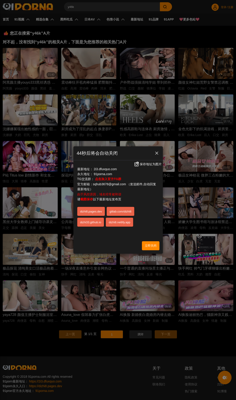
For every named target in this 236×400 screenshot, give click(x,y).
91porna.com (103, 174)
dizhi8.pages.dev (91, 211)
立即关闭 (151, 245)
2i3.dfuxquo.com (105, 169)
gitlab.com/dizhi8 (120, 211)
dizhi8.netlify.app (119, 222)
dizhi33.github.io (90, 222)
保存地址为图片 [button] (148, 164)
